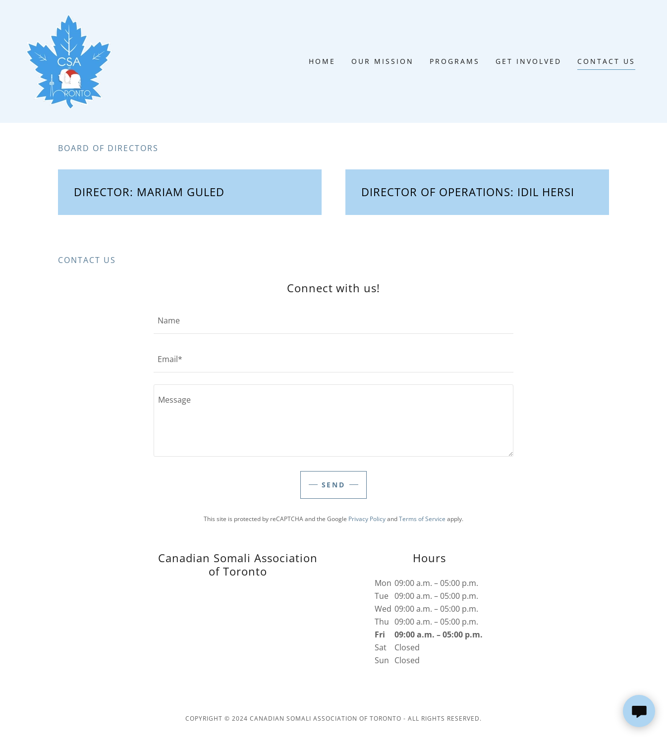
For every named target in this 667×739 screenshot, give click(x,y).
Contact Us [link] (606, 61)
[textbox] (333, 320)
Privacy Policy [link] (367, 519)
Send (334, 484)
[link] (71, 60)
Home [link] (322, 61)
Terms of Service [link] (422, 519)
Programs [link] (455, 61)
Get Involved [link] (528, 61)
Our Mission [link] (382, 61)
